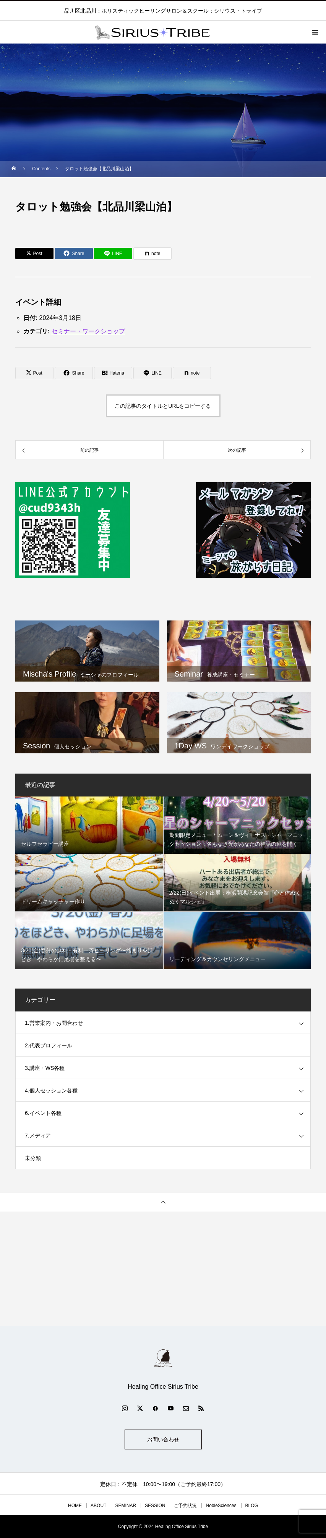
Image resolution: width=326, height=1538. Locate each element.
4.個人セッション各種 (51, 1090)
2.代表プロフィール (48, 1045)
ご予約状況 (185, 1505)
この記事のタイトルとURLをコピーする (163, 406)
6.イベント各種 (43, 1113)
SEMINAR (125, 1505)
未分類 (33, 1158)
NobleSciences (221, 1505)
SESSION (155, 1505)
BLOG (251, 1505)
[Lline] (113, 253)
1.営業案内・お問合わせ (54, 1023)
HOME (75, 1505)
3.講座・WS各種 (45, 1068)
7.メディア (38, 1135)
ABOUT (98, 1505)
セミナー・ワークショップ (88, 331)
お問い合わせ (163, 1439)
